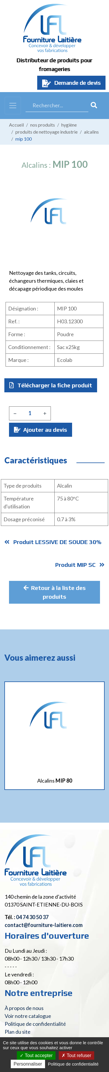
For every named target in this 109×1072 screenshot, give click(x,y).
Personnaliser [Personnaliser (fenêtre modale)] (28, 1063)
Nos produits (42, 124)
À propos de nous (24, 1008)
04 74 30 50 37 (32, 917)
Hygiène (69, 124)
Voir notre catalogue (28, 1016)
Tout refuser (76, 1055)
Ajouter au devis (40, 429)
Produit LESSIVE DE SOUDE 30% (52, 541)
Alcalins (91, 131)
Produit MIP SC (80, 564)
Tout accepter (36, 1055)
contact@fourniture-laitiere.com (44, 925)
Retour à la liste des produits (55, 592)
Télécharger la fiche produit (50, 385)
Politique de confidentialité (35, 1024)
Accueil (16, 124)
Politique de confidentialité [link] (73, 1063)
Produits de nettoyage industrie (46, 131)
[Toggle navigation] (13, 105)
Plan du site (18, 1031)
